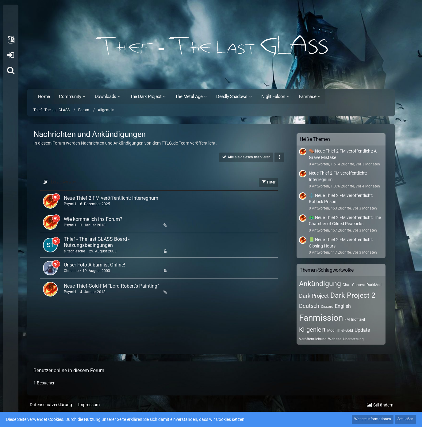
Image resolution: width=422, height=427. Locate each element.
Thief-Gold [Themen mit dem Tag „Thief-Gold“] (344, 330)
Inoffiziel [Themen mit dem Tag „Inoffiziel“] (358, 319)
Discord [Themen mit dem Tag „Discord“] (327, 306)
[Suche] (10, 70)
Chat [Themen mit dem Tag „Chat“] (347, 285)
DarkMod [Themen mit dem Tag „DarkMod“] (374, 285)
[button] (10, 39)
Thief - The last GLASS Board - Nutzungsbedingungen (96, 242)
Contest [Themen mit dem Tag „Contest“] (358, 285)
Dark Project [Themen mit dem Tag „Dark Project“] (314, 296)
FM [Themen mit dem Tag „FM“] (347, 319)
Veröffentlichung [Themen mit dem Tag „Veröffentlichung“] (313, 339)
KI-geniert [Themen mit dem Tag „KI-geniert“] (312, 329)
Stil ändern (383, 404)
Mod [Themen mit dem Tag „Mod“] (331, 330)
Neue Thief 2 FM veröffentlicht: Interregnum (111, 198)
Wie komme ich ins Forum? (93, 219)
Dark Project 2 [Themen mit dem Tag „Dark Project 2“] (352, 295)
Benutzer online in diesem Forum (68, 370)
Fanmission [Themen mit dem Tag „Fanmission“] (321, 318)
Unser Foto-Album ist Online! (94, 265)
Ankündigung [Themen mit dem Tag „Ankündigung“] (320, 284)
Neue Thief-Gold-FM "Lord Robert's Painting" (111, 286)
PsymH (70, 204)
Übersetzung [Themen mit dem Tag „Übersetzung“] (353, 339)
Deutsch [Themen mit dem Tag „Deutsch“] (309, 306)
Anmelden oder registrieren (10, 55)
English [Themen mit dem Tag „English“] (343, 306)
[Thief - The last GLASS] (211, 46)
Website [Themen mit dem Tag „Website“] (334, 339)
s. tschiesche (74, 251)
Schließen (405, 419)
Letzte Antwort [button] (63, 181)
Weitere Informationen (372, 419)
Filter (268, 181)
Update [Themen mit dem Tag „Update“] (362, 330)
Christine (71, 271)
